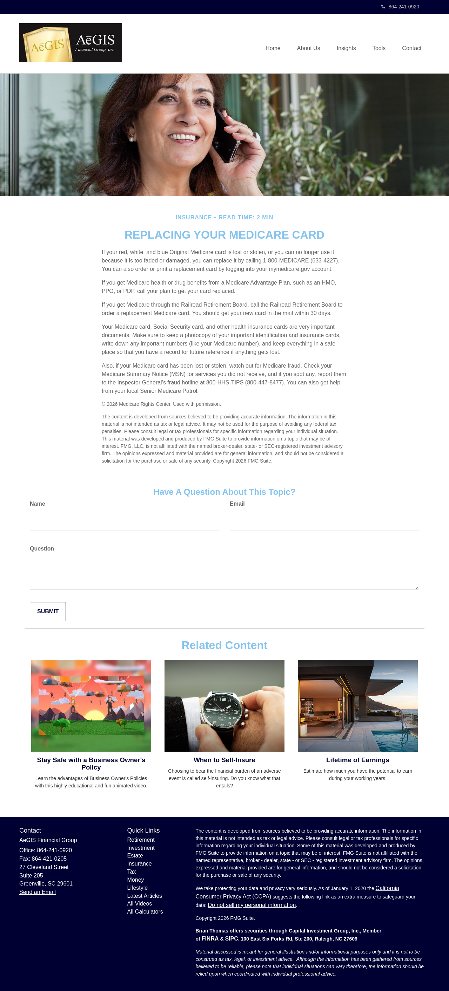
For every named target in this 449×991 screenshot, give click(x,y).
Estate (135, 856)
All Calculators (145, 912)
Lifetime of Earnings (357, 760)
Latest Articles (144, 896)
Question (42, 549)
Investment (141, 848)
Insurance (139, 864)
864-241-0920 (400, 6)
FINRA (210, 939)
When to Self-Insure (224, 760)
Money (135, 880)
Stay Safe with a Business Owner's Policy (91, 763)
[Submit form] (48, 611)
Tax (131, 872)
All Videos (139, 904)
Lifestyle (137, 888)
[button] (305, 44)
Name (37, 504)
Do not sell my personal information (252, 905)
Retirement (141, 840)
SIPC (231, 939)
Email (237, 504)
